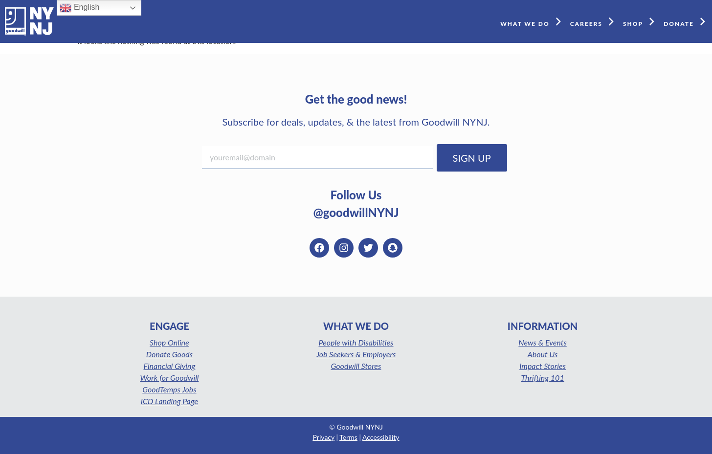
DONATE (687, 21)
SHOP (641, 21)
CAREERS (594, 21)
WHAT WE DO (532, 21)
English (79, 8)
